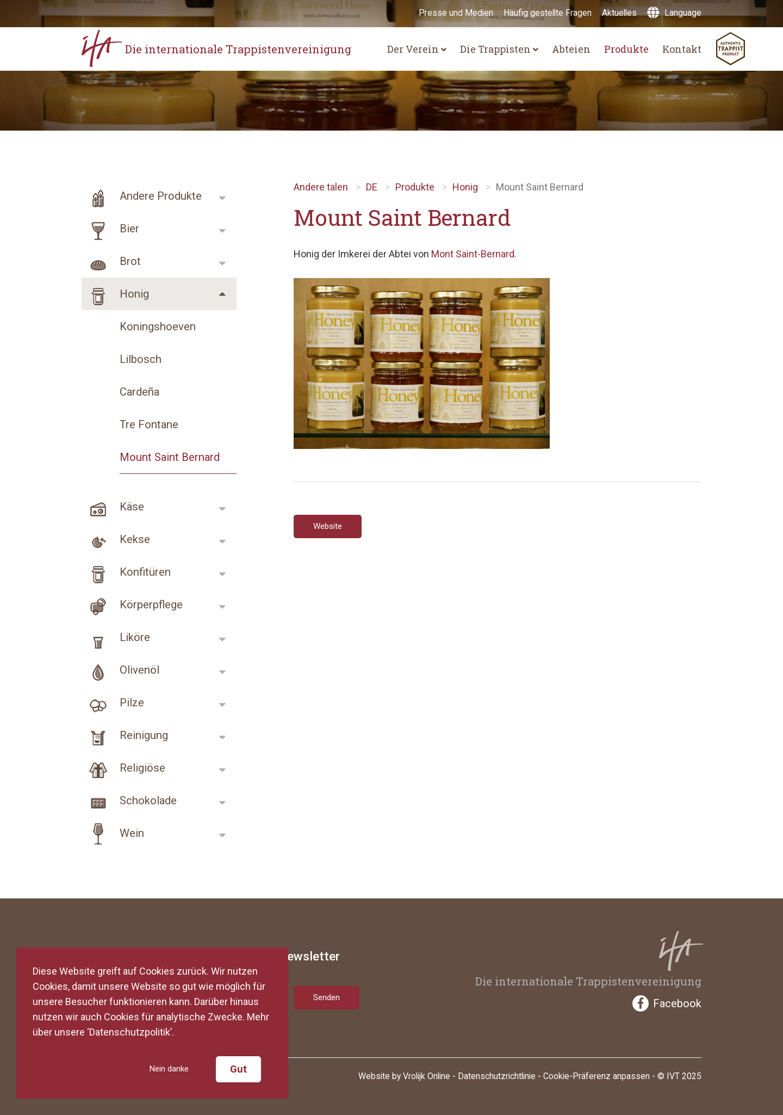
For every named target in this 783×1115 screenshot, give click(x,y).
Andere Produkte (142, 196)
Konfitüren (126, 572)
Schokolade (129, 800)
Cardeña (139, 391)
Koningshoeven (158, 326)
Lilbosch (140, 359)
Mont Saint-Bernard (472, 254)
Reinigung (125, 735)
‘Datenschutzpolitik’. (130, 1030)
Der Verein (416, 49)
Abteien (571, 49)
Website (331, 527)
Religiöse (123, 767)
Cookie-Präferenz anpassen (596, 1074)
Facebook (666, 1003)
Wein (113, 833)
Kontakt (681, 49)
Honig (115, 294)
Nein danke (164, 1068)
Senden (329, 995)
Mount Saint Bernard (170, 457)
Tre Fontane (149, 424)
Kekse (116, 539)
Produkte (626, 49)
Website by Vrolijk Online (404, 1074)
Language (674, 13)
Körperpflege (132, 604)
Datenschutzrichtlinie (497, 1074)
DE (371, 187)
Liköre (116, 637)
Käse (113, 506)
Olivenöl (120, 670)
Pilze (113, 702)
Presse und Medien (456, 13)
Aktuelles (619, 13)
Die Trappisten (499, 49)
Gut (238, 1068)
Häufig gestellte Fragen (548, 13)
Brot (111, 261)
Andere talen (321, 187)
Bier (110, 228)
